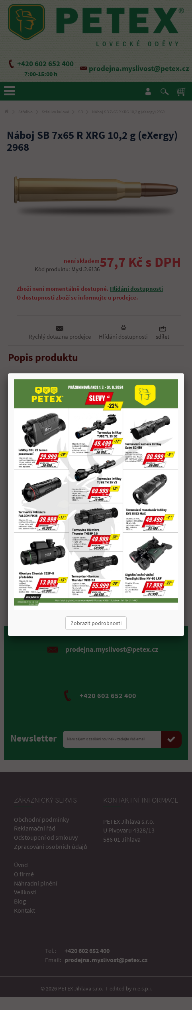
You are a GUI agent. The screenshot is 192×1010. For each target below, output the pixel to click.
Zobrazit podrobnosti (96, 623)
